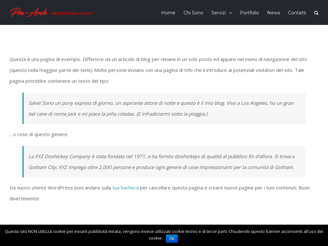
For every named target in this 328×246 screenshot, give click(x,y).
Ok (171, 238)
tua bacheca (125, 187)
